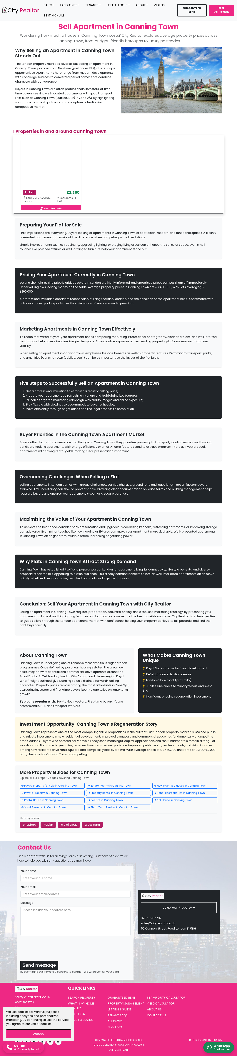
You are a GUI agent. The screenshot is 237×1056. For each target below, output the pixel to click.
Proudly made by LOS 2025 (205, 1040)
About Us (154, 1009)
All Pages (115, 1021)
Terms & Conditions (105, 1044)
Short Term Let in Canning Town (43, 807)
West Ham (92, 825)
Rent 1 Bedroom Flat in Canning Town (179, 793)
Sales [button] (48, 5)
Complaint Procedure (131, 1044)
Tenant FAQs (118, 1015)
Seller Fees (76, 1014)
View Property (51, 208)
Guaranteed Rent (192, 10)
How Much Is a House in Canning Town (180, 786)
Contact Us (156, 1015)
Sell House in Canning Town (173, 800)
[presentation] (48, 950)
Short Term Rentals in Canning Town (113, 807)
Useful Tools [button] (117, 5)
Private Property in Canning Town (44, 793)
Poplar (48, 825)
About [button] (141, 5)
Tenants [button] (92, 5)
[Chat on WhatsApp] (218, 1047)
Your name (28, 871)
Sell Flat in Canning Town (105, 800)
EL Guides (115, 1027)
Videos (159, 5)
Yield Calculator (161, 1003)
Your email (28, 887)
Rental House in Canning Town (42, 800)
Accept (38, 1034)
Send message (39, 965)
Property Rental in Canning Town (110, 793)
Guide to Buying (81, 1020)
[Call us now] (23, 1047)
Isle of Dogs (69, 825)
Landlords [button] (68, 5)
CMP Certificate (118, 1049)
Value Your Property (179, 907)
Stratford (29, 825)
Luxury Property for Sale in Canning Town (49, 786)
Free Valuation (221, 10)
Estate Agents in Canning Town (109, 786)
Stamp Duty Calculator (166, 997)
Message (26, 903)
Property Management (126, 1003)
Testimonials (54, 15)
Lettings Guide (119, 1009)
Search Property (81, 997)
